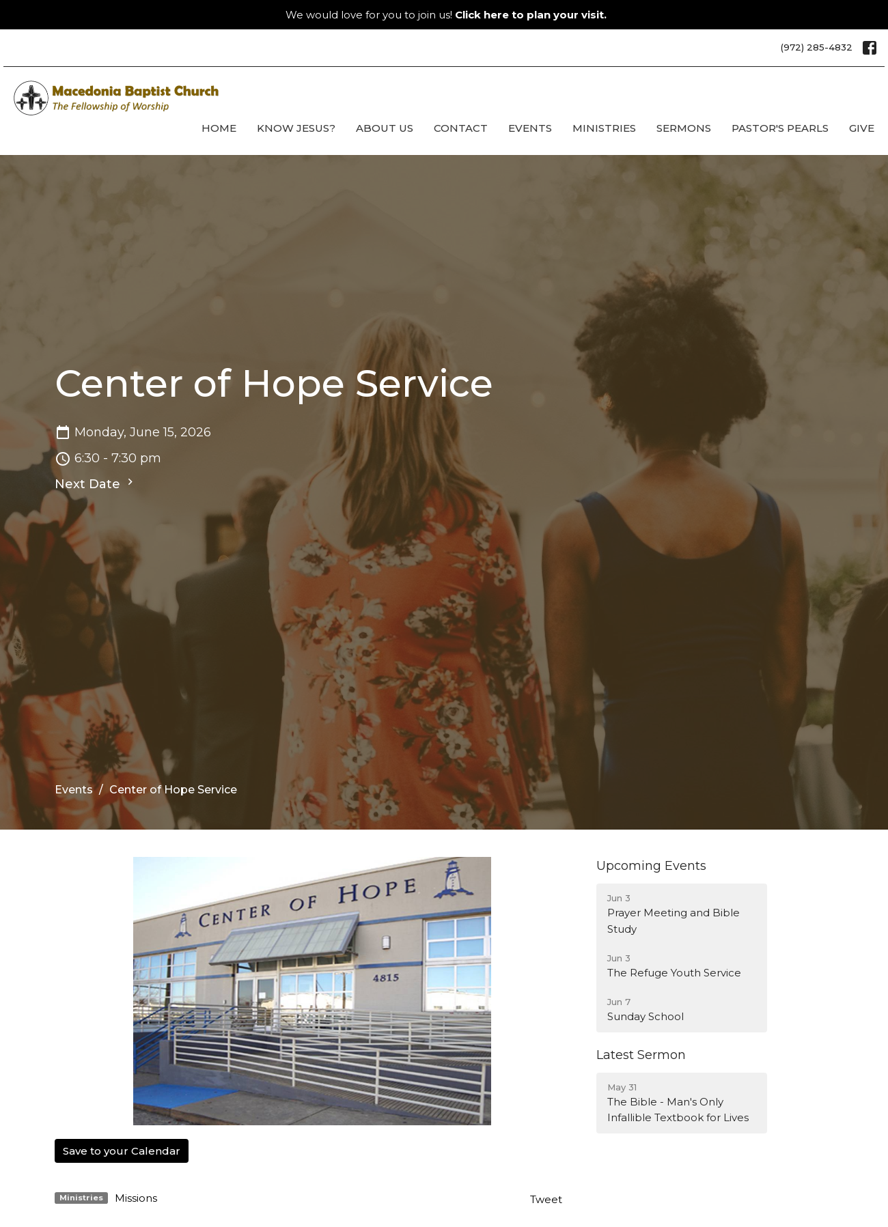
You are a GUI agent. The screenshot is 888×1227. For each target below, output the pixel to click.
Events (530, 128)
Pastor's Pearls (780, 128)
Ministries (604, 128)
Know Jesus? (296, 128)
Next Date (96, 483)
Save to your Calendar (121, 1150)
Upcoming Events (651, 865)
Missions (136, 1197)
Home (219, 128)
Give (861, 128)
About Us (384, 128)
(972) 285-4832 (816, 47)
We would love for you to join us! (446, 14)
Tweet (546, 1199)
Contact (461, 128)
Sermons (683, 128)
